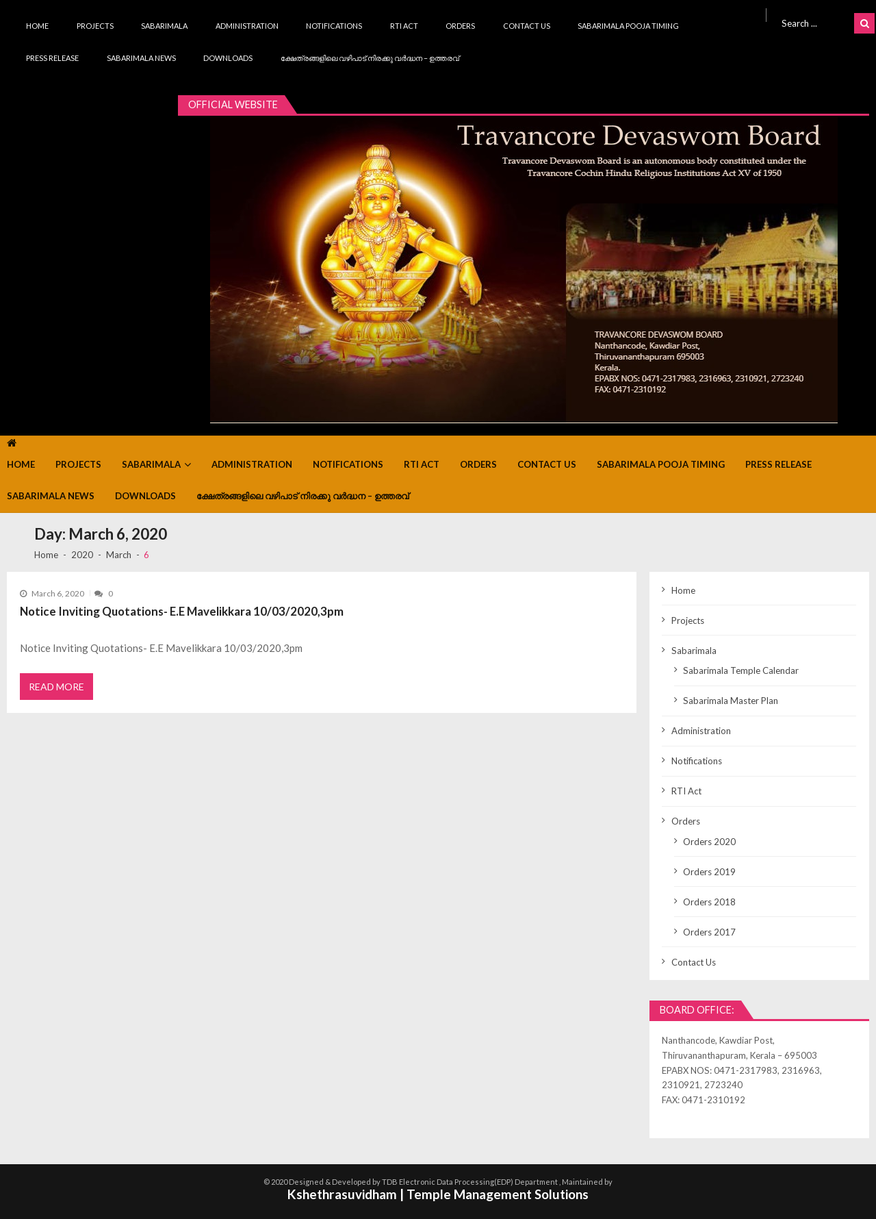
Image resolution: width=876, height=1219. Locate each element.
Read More (56, 686)
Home (37, 25)
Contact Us (526, 25)
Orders (460, 25)
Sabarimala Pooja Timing (628, 25)
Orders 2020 (709, 841)
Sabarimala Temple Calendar (741, 670)
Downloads (228, 57)
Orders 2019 (709, 871)
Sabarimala (164, 25)
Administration (247, 25)
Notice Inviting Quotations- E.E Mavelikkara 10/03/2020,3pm (182, 611)
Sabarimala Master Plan (730, 700)
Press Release (52, 57)
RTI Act (404, 25)
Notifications (334, 25)
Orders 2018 (709, 901)
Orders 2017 (709, 932)
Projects (95, 25)
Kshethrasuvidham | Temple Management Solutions (438, 1194)
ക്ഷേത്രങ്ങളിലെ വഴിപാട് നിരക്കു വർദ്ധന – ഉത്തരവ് (370, 57)
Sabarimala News (141, 57)
